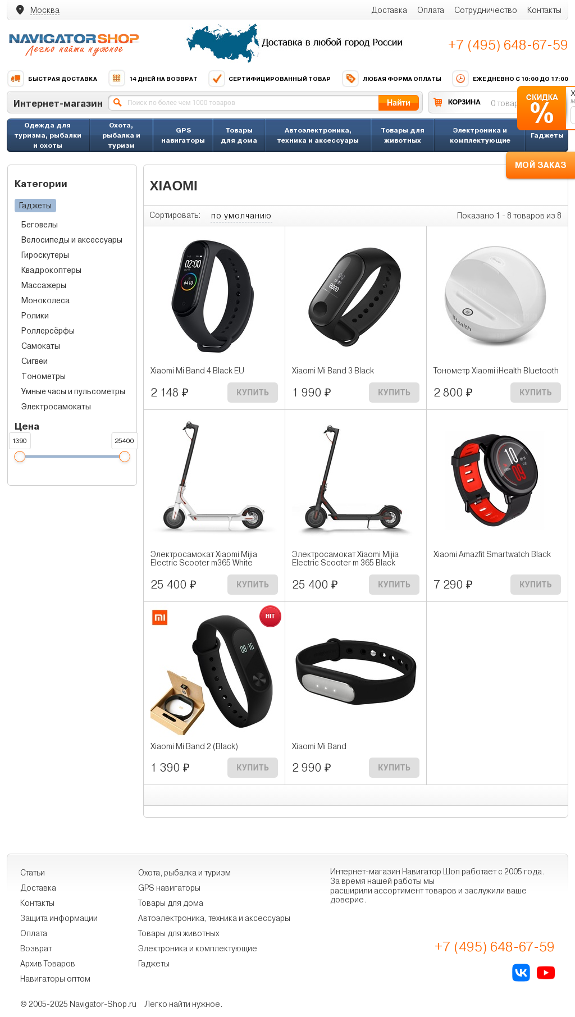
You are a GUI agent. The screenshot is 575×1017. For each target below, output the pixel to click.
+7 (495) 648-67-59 (508, 45)
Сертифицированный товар (269, 79)
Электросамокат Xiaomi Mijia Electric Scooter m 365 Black (345, 558)
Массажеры (43, 285)
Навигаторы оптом (55, 978)
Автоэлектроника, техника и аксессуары (318, 135)
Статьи (32, 872)
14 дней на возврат (153, 79)
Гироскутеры (45, 254)
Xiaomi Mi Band (319, 746)
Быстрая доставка (52, 79)
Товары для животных (403, 135)
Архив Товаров (47, 963)
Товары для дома (239, 135)
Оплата (430, 10)
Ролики (35, 315)
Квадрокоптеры (51, 270)
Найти (398, 102)
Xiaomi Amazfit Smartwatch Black (492, 554)
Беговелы (39, 224)
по (241, 215)
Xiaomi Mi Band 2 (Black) (194, 746)
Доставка (389, 10)
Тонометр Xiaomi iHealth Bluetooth (496, 371)
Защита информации (59, 918)
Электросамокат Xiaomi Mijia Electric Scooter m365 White (203, 558)
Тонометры (43, 376)
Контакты (544, 10)
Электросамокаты (56, 406)
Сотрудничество (485, 10)
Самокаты (40, 345)
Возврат (36, 948)
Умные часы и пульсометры (73, 391)
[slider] (19, 456)
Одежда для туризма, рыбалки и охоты (47, 135)
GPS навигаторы (183, 135)
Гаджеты (547, 135)
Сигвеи (34, 361)
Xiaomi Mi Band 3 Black (333, 371)
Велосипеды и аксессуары (71, 239)
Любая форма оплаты (391, 79)
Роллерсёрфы (48, 330)
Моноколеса (45, 300)
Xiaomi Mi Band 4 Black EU (197, 371)
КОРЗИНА (464, 102)
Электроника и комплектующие (480, 135)
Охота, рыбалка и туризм (121, 135)
